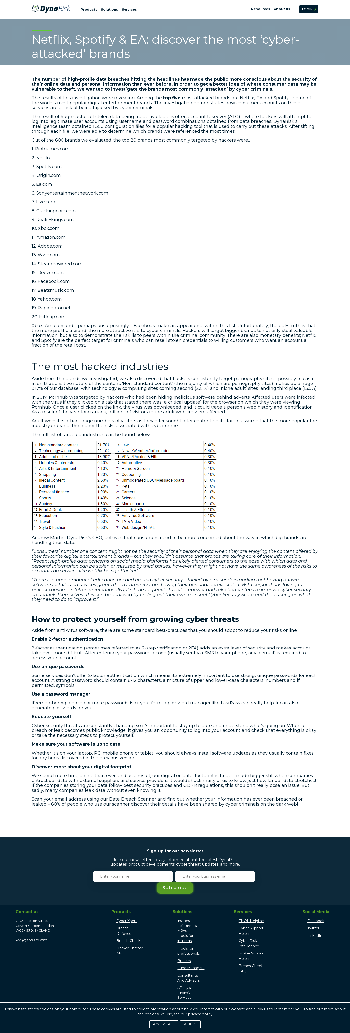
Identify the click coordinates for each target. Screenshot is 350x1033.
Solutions (109, 9)
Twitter (313, 916)
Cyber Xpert (126, 909)
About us (282, 9)
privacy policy (200, 1012)
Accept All (162, 1022)
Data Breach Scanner (132, 799)
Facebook (315, 909)
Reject (192, 1022)
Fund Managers (190, 956)
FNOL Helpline (251, 909)
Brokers (184, 949)
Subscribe (257, 876)
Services (129, 9)
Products (89, 9)
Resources (260, 9)
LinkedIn (314, 924)
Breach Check (128, 929)
